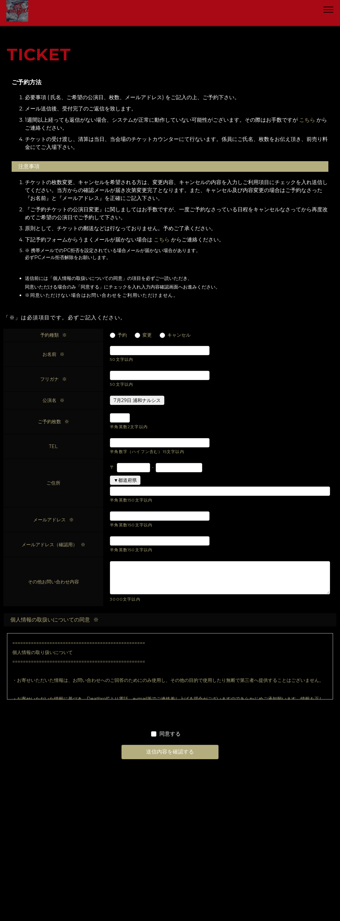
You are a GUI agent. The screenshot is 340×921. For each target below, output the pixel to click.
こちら (307, 120)
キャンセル (179, 335)
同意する (170, 734)
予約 (122, 335)
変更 (147, 335)
